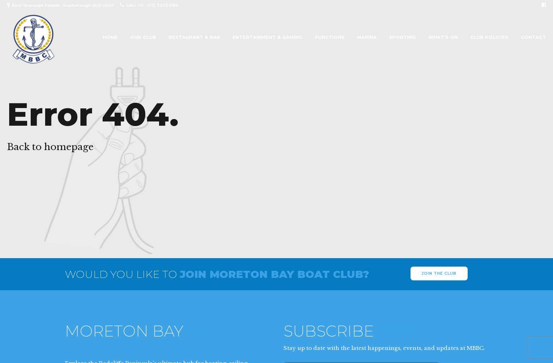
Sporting (402, 37)
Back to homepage (50, 147)
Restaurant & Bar (194, 37)
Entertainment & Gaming (267, 37)
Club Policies (489, 37)
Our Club (143, 37)
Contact (533, 37)
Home (110, 37)
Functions (330, 37)
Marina (367, 37)
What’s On (443, 37)
